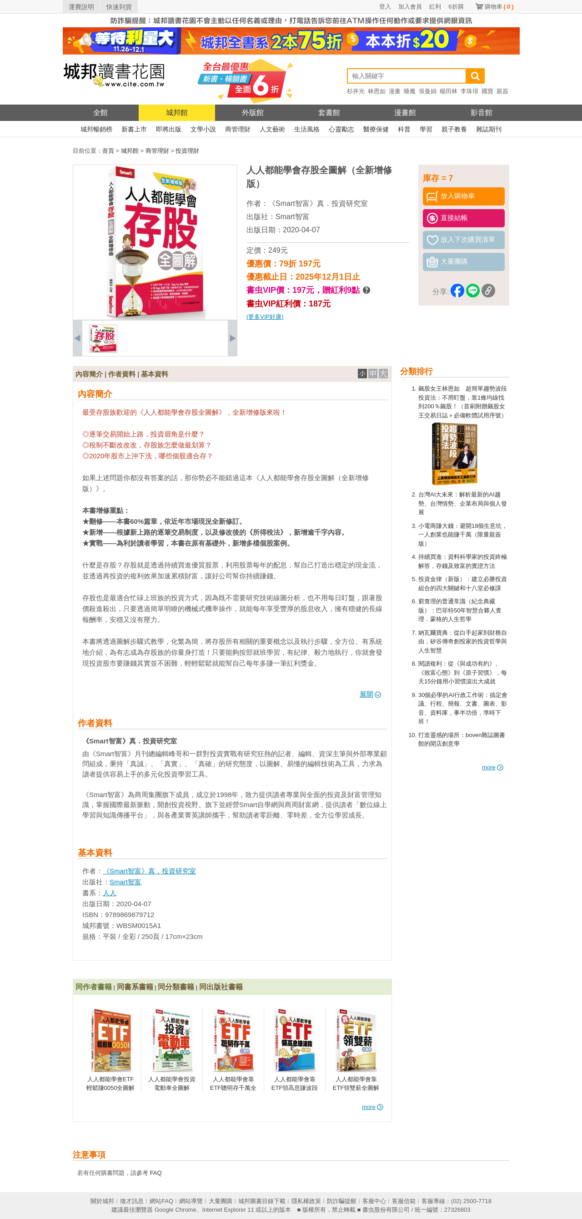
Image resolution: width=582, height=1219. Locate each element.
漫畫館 (405, 112)
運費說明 (81, 6)
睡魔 (410, 91)
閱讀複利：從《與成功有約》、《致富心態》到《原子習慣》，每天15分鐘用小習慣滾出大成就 (462, 672)
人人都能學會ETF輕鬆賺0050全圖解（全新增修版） (110, 1088)
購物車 (499, 6)
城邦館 (177, 112)
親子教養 (454, 129)
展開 (370, 694)
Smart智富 (293, 217)
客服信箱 (404, 1201)
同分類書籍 (176, 987)
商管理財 (238, 129)
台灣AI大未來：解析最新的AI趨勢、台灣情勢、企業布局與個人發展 (462, 503)
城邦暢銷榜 (96, 129)
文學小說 (203, 129)
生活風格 (307, 129)
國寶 (487, 91)
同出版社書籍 (221, 987)
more (492, 767)
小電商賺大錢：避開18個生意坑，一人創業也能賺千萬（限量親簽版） (462, 534)
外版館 (253, 112)
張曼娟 (427, 91)
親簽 (502, 91)
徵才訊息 (132, 1201)
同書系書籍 (135, 987)
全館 (100, 112)
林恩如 (377, 91)
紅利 (435, 6)
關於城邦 (102, 1201)
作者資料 (121, 374)
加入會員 (410, 6)
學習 (426, 129)
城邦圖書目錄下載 (262, 1201)
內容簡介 (89, 374)
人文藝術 (272, 129)
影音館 (481, 112)
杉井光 (356, 91)
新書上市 (134, 129)
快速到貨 (119, 6)
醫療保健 (376, 129)
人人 (109, 893)
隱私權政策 (306, 1201)
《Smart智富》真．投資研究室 (318, 203)
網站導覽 (191, 1201)
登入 (385, 6)
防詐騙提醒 (341, 1201)
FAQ (156, 1172)
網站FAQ (161, 1201)
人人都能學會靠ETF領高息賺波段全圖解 (294, 1088)
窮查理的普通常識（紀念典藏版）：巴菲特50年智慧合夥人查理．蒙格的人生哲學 (460, 610)
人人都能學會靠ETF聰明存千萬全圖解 (233, 1088)
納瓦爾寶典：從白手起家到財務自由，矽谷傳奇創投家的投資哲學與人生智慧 (462, 641)
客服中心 (374, 1201)
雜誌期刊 (489, 129)
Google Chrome (175, 1209)
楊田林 (448, 91)
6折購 (455, 6)
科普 (404, 129)
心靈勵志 (341, 129)
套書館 (329, 112)
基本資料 (154, 374)
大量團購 (220, 1201)
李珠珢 (469, 91)
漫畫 (395, 91)
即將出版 (168, 129)
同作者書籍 (93, 987)
